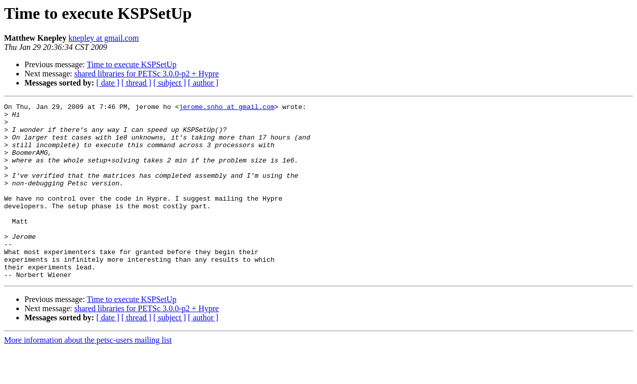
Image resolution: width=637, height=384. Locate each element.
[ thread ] (136, 82)
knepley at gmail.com (103, 38)
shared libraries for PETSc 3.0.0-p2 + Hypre (146, 73)
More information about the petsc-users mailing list (88, 375)
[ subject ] (169, 82)
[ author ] (203, 82)
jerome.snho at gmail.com (226, 108)
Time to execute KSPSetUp (131, 64)
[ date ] (107, 82)
